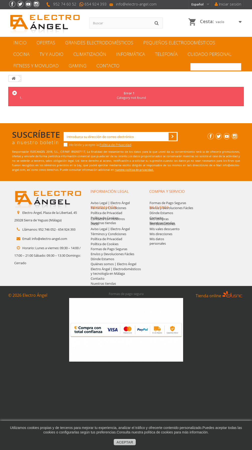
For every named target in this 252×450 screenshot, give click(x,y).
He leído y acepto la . (98, 144)
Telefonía (166, 54)
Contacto (107, 66)
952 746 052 (47, 229)
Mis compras (159, 242)
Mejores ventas (102, 316)
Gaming (77, 66)
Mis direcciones (161, 257)
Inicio (20, 43)
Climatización (89, 54)
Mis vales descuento (165, 252)
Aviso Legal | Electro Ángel (110, 203)
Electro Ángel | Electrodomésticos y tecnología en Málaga (116, 294)
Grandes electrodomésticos (99, 43)
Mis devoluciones (162, 247)
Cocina (21, 54)
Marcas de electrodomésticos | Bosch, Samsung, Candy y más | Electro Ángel (114, 331)
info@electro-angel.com (136, 4)
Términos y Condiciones (108, 208)
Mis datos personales (158, 264)
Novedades (99, 311)
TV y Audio (51, 54)
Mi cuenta (159, 230)
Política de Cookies (104, 218)
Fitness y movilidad (36, 66)
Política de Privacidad (115, 144)
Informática (130, 54)
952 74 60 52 (64, 4)
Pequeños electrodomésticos (179, 43)
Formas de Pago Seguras (168, 203)
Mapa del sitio (101, 321)
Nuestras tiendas (103, 223)
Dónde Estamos (161, 213)
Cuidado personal (209, 54)
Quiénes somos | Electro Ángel (113, 287)
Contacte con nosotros (108, 242)
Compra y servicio (167, 191)
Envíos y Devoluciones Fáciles (171, 208)
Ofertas (46, 43)
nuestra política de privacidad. (134, 170)
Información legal (109, 191)
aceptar (124, 442)
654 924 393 (95, 4)
